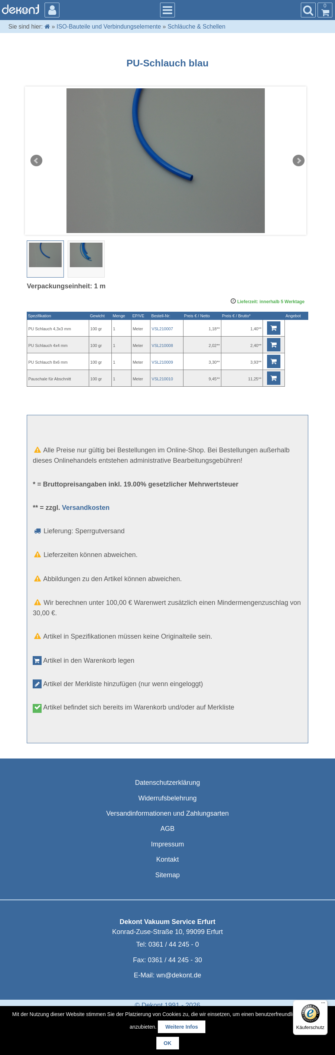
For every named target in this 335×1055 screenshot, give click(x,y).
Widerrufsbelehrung (167, 798)
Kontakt (167, 859)
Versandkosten (86, 507)
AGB (167, 828)
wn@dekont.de (178, 975)
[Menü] (323, 1004)
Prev (36, 161)
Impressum (167, 844)
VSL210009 (162, 362)
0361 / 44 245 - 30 (175, 960)
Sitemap (167, 875)
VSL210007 (162, 329)
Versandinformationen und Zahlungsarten (167, 813)
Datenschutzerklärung (167, 782)
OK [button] (168, 1043)
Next (299, 161)
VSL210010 (162, 379)
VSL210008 (162, 345)
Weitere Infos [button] (181, 1027)
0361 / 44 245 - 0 (173, 944)
